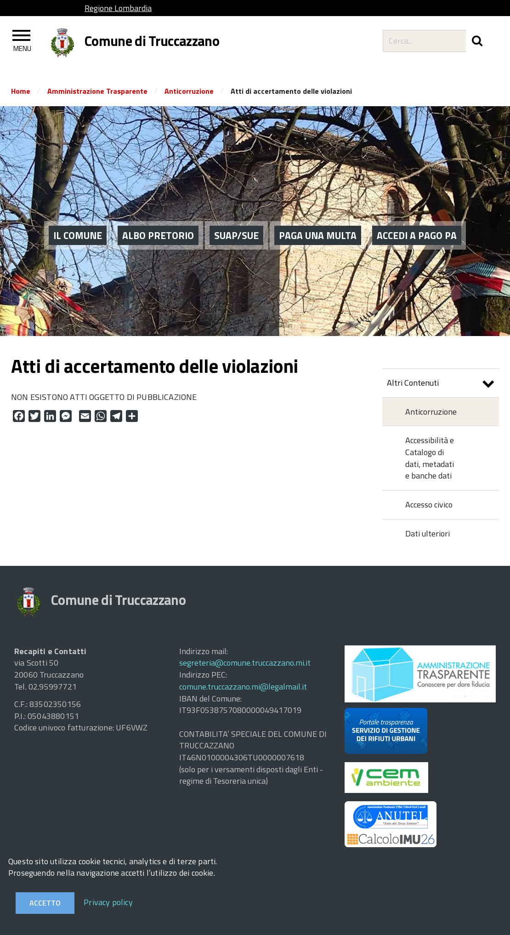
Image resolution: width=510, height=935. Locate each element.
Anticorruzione (189, 91)
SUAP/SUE (236, 221)
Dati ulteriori (427, 533)
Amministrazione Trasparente (97, 91)
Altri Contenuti (440, 384)
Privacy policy (108, 902)
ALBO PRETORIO (158, 221)
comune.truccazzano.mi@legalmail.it (243, 686)
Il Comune (77, 221)
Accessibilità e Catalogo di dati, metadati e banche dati (429, 458)
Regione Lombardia (118, 8)
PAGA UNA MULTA (318, 221)
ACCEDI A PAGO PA (417, 221)
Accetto (45, 902)
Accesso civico (429, 504)
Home (20, 91)
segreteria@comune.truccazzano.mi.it (245, 662)
